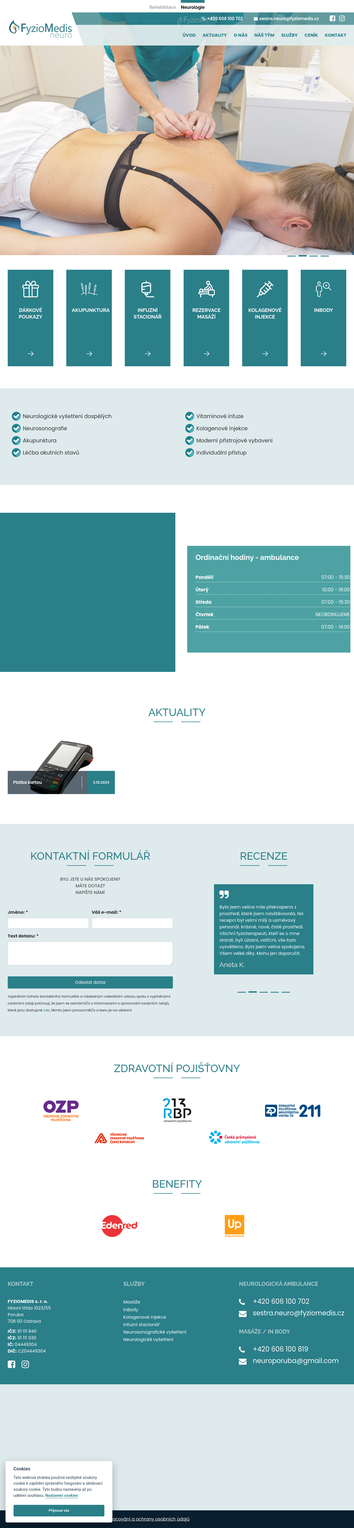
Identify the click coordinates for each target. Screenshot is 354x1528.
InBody (130, 1310)
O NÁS (241, 35)
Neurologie (193, 7)
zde (46, 1010)
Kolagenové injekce (144, 1317)
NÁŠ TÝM (264, 35)
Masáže (131, 1302)
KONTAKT (336, 35)
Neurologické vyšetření (148, 1339)
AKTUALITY (215, 35)
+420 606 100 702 (222, 19)
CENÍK (311, 35)
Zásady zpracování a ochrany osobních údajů (139, 1519)
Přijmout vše (59, 1510)
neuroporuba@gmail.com (296, 1360)
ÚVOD (189, 35)
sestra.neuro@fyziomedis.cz (286, 19)
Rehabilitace (162, 7)
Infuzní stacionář (141, 1324)
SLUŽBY (289, 35)
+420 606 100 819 (280, 1349)
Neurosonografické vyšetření (154, 1332)
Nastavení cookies (61, 1495)
